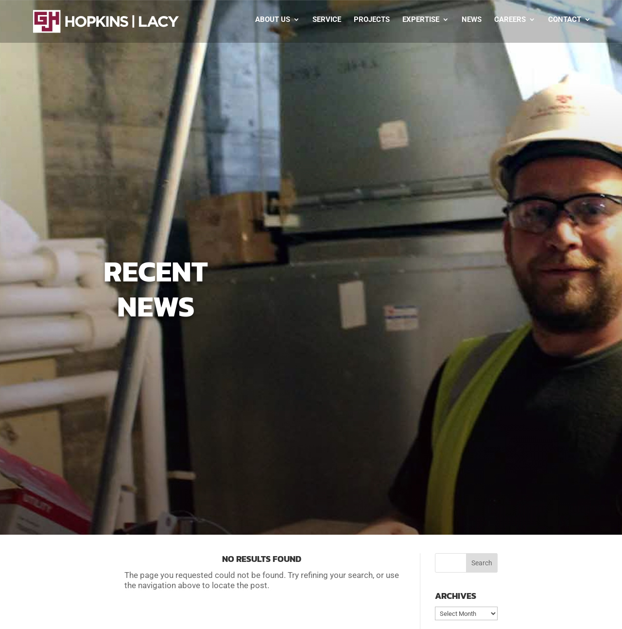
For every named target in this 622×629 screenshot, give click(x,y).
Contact (564, 20)
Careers (510, 20)
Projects (372, 20)
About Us (272, 20)
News (472, 20)
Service (326, 20)
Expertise (420, 20)
